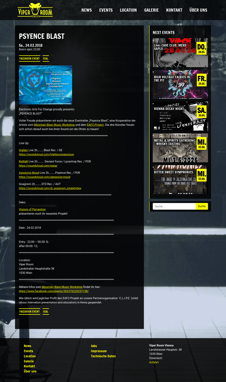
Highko (23, 150)
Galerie (151, 10)
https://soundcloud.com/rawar (38, 165)
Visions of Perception (32, 209)
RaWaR (23, 161)
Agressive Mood (29, 172)
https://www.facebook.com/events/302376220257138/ (54, 291)
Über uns (198, 10)
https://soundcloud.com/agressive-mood (44, 177)
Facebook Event (29, 58)
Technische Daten (103, 356)
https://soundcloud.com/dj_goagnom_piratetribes (50, 188)
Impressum (99, 351)
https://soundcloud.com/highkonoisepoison (46, 154)
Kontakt (174, 10)
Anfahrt (154, 362)
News (86, 10)
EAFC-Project (95, 125)
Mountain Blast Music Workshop (54, 125)
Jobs (94, 345)
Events (106, 10)
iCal (45, 58)
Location (128, 10)
